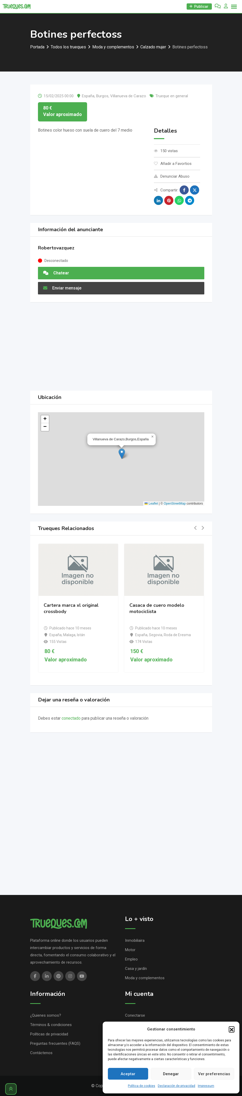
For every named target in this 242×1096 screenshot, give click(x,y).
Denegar (171, 1074)
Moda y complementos (145, 978)
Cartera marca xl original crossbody (71, 608)
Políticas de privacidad (49, 1034)
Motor (130, 949)
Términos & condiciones (51, 1024)
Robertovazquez (56, 248)
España (88, 96)
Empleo (131, 959)
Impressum (206, 1086)
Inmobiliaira (135, 940)
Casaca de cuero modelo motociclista (156, 608)
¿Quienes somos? (45, 1015)
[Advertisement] (121, 346)
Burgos (102, 96)
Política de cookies (141, 1086)
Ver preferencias (214, 1074)
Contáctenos (41, 1052)
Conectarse (135, 1015)
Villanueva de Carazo (128, 96)
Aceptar (128, 1074)
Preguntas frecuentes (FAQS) (55, 1043)
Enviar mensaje (62, 288)
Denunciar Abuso (171, 176)
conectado (71, 718)
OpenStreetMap (175, 503)
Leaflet (151, 503)
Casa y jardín (136, 968)
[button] (231, 1029)
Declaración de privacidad (176, 1086)
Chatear (56, 272)
